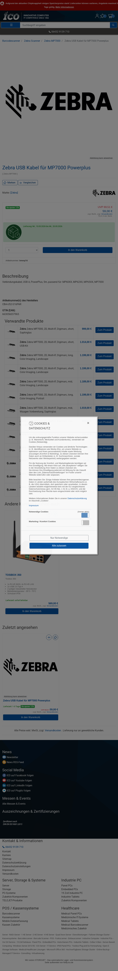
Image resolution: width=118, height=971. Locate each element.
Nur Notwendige (59, 537)
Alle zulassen (59, 545)
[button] (85, 515)
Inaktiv (86, 522)
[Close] (73, 423)
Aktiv (85, 515)
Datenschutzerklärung (77, 498)
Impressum (34, 505)
